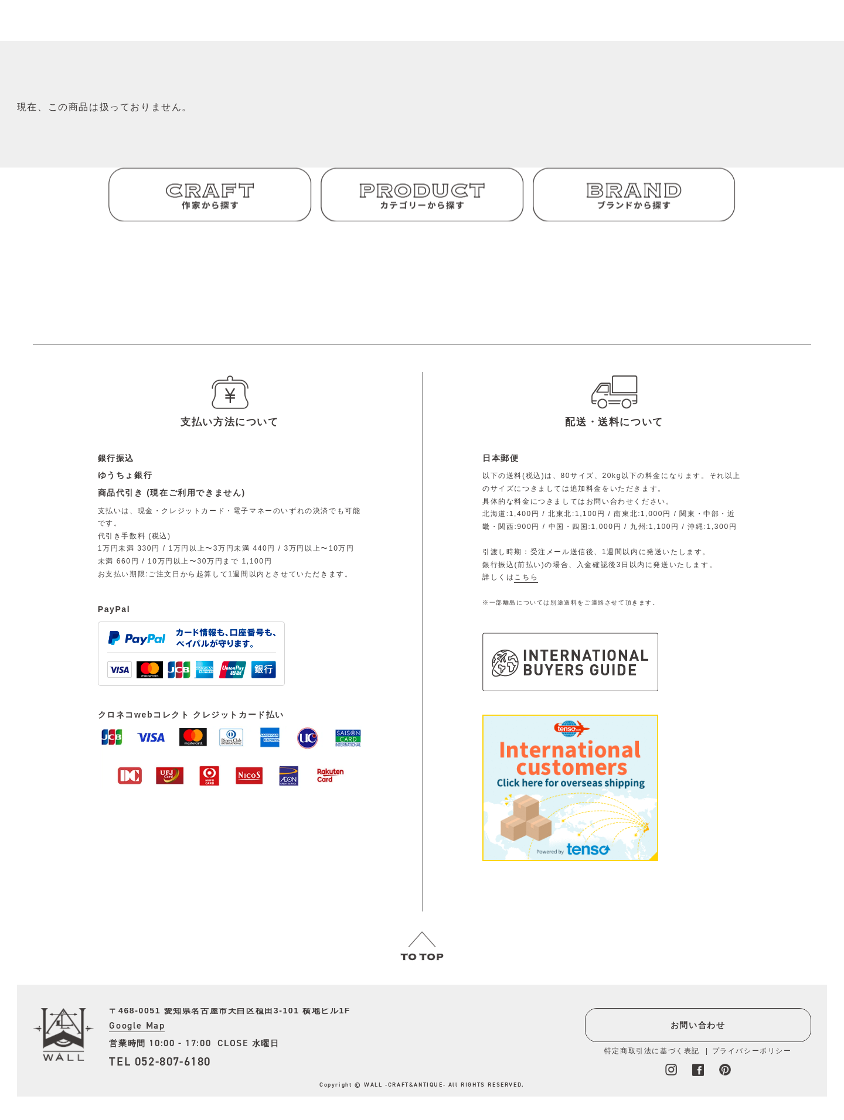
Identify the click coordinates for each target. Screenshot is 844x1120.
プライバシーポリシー (749, 1051)
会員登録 (537, 29)
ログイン (493, 29)
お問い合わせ (695, 1025)
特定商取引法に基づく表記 (649, 1051)
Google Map (137, 1025)
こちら (526, 577)
